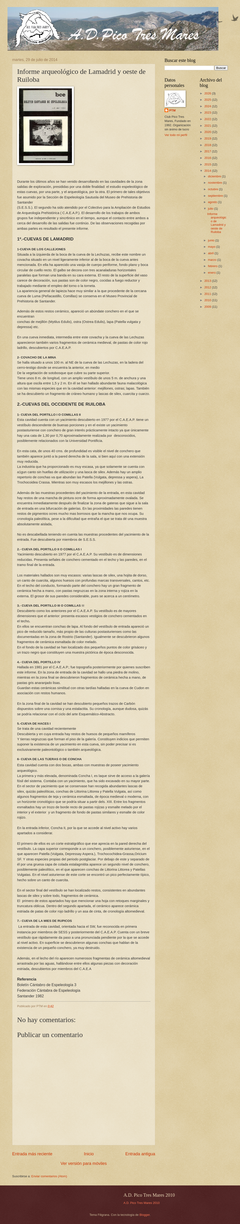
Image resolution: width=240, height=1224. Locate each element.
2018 (208, 145)
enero (212, 272)
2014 (208, 170)
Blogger (144, 1215)
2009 (208, 306)
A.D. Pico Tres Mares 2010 (142, 1203)
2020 (208, 132)
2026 (208, 93)
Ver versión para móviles (83, 1163)
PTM (172, 110)
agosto (213, 202)
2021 (208, 125)
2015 (208, 164)
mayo (212, 246)
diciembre (215, 176)
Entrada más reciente (32, 1154)
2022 (208, 119)
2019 (208, 138)
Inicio (89, 1154)
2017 (208, 151)
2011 (208, 294)
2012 (208, 287)
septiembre (216, 195)
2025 (208, 99)
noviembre (215, 182)
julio (211, 208)
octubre (213, 189)
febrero (213, 266)
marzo (212, 259)
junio (211, 240)
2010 (208, 300)
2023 (208, 112)
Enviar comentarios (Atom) (49, 1176)
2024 (208, 106)
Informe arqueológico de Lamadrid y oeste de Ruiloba (216, 223)
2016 (208, 158)
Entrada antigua (140, 1154)
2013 (208, 281)
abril (211, 253)
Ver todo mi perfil (176, 135)
